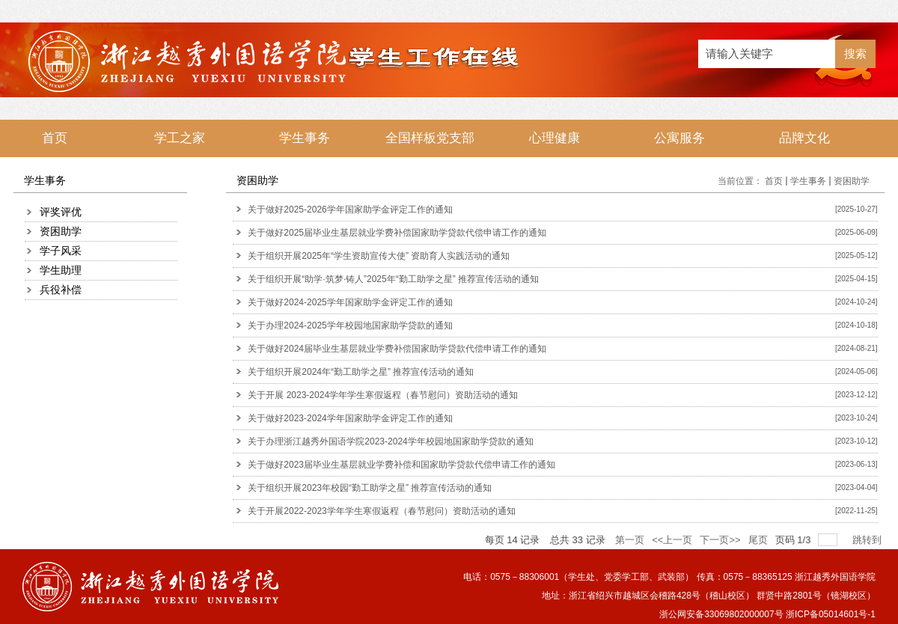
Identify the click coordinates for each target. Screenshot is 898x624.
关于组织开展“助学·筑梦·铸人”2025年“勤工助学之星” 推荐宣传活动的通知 (393, 279)
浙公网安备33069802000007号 (721, 614)
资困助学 (61, 231)
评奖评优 (61, 212)
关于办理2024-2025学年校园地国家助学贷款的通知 (350, 325)
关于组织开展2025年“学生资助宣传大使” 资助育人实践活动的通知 (379, 256)
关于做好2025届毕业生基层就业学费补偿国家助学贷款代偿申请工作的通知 (397, 232)
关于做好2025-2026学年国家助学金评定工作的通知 (350, 209)
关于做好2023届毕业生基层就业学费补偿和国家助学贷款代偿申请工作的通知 (401, 464)
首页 (774, 181)
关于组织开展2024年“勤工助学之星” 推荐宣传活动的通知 (361, 372)
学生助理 (61, 270)
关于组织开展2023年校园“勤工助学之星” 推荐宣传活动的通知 (370, 488)
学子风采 (61, 251)
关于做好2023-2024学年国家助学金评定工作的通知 (350, 418)
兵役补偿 (61, 290)
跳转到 (868, 539)
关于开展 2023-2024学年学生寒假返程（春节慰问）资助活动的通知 (383, 395)
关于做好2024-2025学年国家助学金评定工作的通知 (350, 302)
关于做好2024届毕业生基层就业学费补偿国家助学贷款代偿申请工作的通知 (397, 348)
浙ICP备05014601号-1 (831, 614)
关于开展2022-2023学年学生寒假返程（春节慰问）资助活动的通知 (381, 511)
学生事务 (808, 181)
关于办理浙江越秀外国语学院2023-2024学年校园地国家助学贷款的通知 (390, 441)
